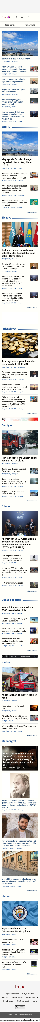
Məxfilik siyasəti (23, 1001)
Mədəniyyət (9, 741)
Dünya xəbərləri (11, 599)
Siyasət (6, 217)
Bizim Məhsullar (17, 997)
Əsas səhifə (10, 25)
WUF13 (6, 126)
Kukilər (34, 1001)
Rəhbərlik (5, 997)
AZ (27, 17)
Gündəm (7, 506)
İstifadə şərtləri (8, 1001)
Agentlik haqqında (12, 994)
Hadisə (6, 662)
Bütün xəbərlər (32, 212)
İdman (6, 896)
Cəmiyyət (7, 425)
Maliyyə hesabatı (28, 994)
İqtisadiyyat (9, 328)
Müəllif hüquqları (32, 997)
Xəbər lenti (30, 25)
